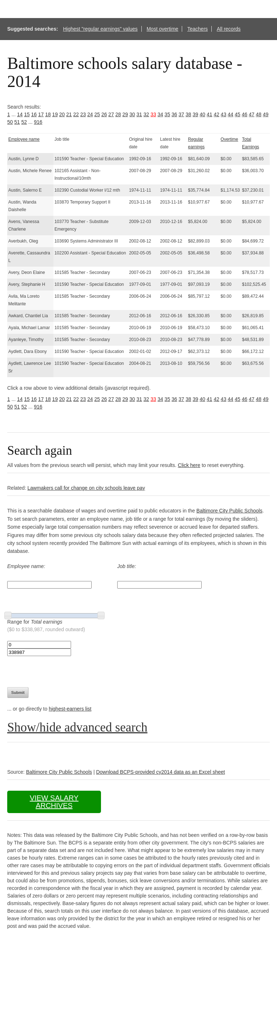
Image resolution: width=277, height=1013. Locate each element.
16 (34, 114)
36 (174, 114)
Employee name (24, 139)
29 (125, 114)
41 (209, 114)
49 (266, 114)
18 (48, 114)
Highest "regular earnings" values (100, 29)
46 (244, 114)
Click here (189, 465)
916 (38, 122)
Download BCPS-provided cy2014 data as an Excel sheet (160, 772)
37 (181, 114)
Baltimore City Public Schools (230, 511)
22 (76, 114)
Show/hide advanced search (77, 727)
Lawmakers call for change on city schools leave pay (86, 488)
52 (24, 122)
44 (230, 114)
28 (118, 114)
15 (27, 114)
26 (104, 114)
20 (62, 114)
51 (17, 122)
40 (202, 114)
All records (229, 29)
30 (132, 114)
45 (238, 114)
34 (160, 114)
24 (90, 114)
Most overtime (162, 29)
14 (20, 114)
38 (189, 114)
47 (252, 114)
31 (139, 114)
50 (10, 122)
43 (224, 114)
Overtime (229, 139)
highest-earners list (70, 709)
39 (195, 114)
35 (167, 114)
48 (258, 114)
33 (153, 114)
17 (41, 114)
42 (216, 114)
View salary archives (54, 801)
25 (97, 114)
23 (83, 114)
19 (55, 114)
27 (111, 114)
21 (69, 114)
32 (146, 114)
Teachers (197, 29)
